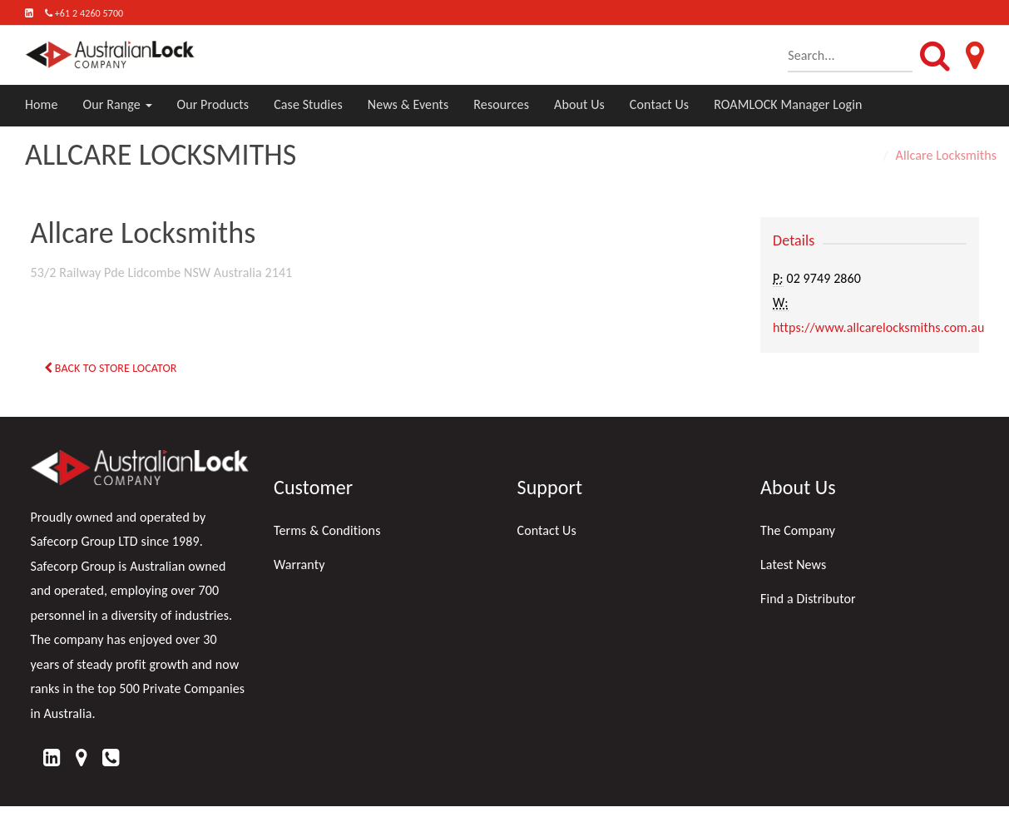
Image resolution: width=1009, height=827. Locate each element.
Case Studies (308, 104)
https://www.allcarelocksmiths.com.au (878, 327)
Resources (501, 104)
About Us (579, 104)
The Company (797, 530)
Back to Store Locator (110, 368)
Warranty (299, 564)
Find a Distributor (808, 599)
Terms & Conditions (327, 530)
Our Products (213, 104)
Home (41, 104)
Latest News (793, 564)
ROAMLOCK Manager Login (788, 104)
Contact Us (659, 104)
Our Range (117, 104)
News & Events (408, 104)
